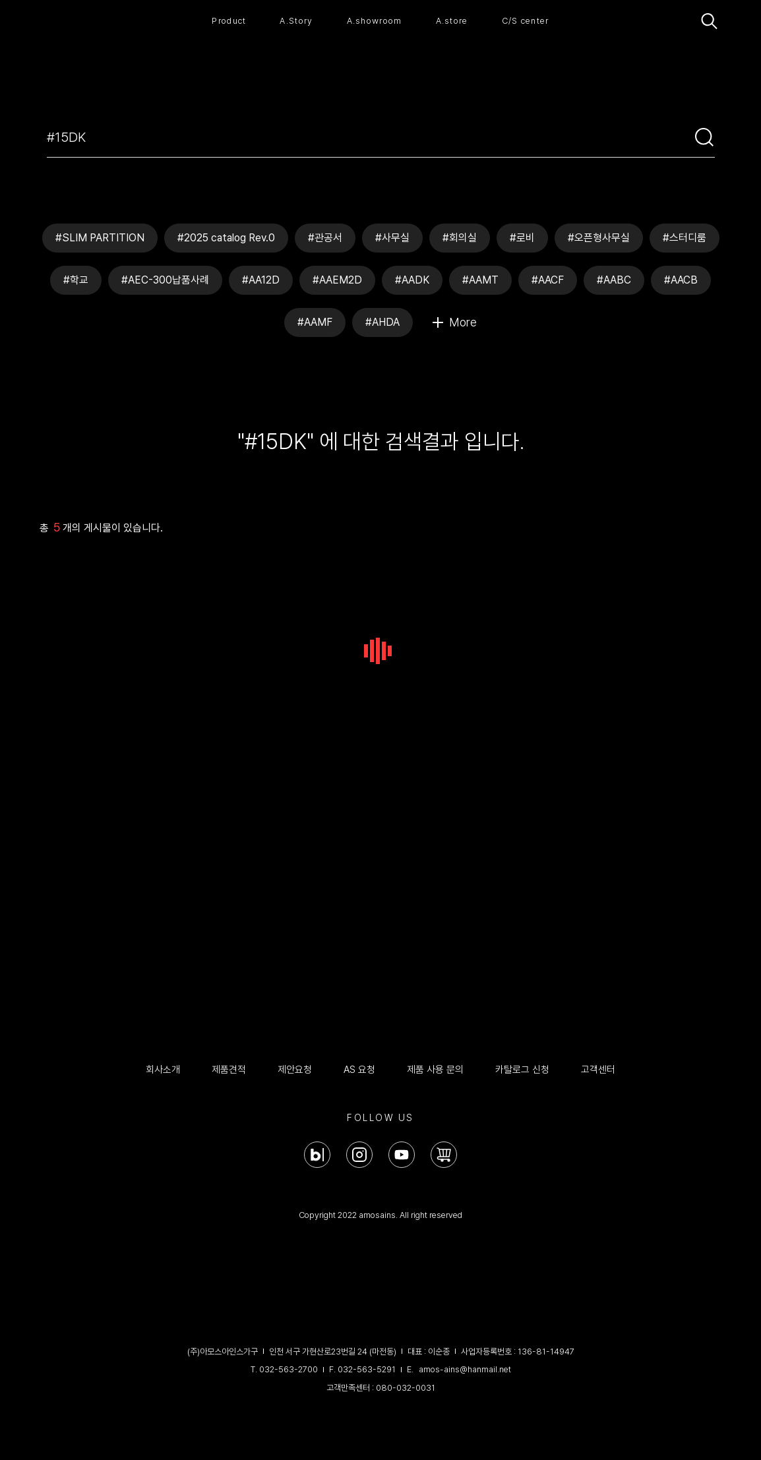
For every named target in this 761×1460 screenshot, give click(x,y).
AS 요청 (359, 1070)
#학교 (75, 280)
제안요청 (295, 1070)
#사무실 (392, 237)
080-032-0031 (405, 1388)
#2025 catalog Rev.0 (226, 237)
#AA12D (261, 280)
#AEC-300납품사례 (165, 280)
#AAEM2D (337, 280)
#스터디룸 (684, 237)
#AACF (548, 280)
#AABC (614, 280)
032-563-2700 (288, 1369)
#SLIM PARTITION (99, 237)
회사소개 (163, 1070)
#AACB (681, 280)
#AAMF (314, 322)
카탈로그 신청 (522, 1070)
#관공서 (325, 237)
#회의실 (459, 237)
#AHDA (382, 322)
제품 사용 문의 (435, 1070)
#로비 (522, 237)
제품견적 (229, 1070)
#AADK (412, 280)
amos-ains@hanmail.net (465, 1369)
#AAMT (480, 280)
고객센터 (598, 1070)
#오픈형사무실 (599, 237)
